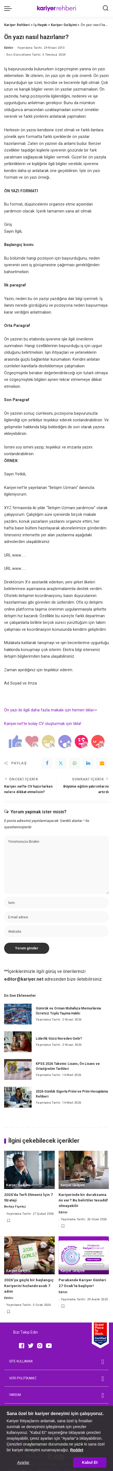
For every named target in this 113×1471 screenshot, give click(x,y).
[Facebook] (47, 763)
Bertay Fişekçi (15, 1206)
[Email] (102, 763)
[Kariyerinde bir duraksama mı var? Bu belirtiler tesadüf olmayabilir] (84, 1170)
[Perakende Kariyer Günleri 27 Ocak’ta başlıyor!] (84, 1255)
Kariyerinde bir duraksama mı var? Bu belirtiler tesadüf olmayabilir (83, 1200)
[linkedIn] (88, 763)
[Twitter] (60, 763)
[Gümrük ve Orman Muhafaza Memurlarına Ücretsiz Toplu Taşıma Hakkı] (18, 1014)
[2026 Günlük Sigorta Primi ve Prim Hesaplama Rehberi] (18, 1097)
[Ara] (105, 8)
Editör (8, 48)
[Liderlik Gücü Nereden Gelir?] (18, 1041)
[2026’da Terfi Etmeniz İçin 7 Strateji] (29, 1170)
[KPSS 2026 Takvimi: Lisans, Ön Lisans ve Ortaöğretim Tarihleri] (18, 1069)
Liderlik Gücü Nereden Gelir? (59, 1039)
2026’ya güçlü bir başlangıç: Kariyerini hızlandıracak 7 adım (29, 1285)
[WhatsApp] (74, 763)
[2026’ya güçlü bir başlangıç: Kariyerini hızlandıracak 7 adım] (29, 1255)
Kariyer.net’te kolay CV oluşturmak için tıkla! (43, 723)
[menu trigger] (9, 8)
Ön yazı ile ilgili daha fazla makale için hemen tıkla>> (50, 710)
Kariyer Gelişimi (18, 1185)
